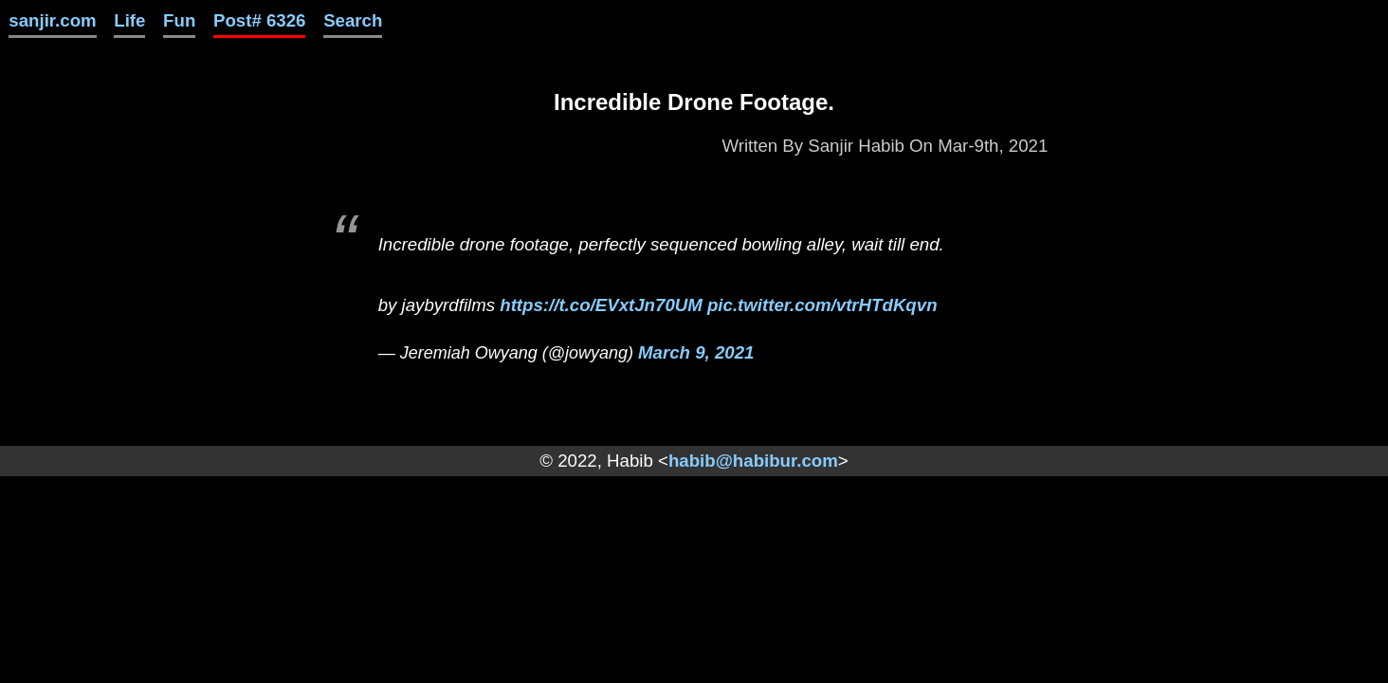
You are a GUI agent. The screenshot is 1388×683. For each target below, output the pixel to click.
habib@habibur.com (753, 461)
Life (129, 20)
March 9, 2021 (696, 352)
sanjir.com (52, 20)
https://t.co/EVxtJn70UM (601, 305)
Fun (179, 20)
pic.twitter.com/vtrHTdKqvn (822, 305)
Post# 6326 (259, 20)
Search (352, 20)
